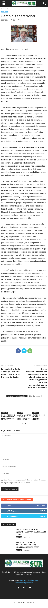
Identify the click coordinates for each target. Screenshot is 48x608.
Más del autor (34, 396)
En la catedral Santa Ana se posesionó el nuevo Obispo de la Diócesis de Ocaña (10, 373)
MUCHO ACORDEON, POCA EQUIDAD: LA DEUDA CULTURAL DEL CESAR (8, 417)
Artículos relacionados (16, 396)
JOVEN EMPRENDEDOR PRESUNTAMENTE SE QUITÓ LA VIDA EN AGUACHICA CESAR (29, 544)
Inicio (2, 9)
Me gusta (41, 505)
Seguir (42, 511)
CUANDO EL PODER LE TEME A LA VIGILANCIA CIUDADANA (38, 417)
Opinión (9, 9)
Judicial (18, 550)
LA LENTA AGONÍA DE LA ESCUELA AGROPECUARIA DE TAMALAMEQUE (24, 417)
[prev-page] (22, 424)
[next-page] (25, 424)
